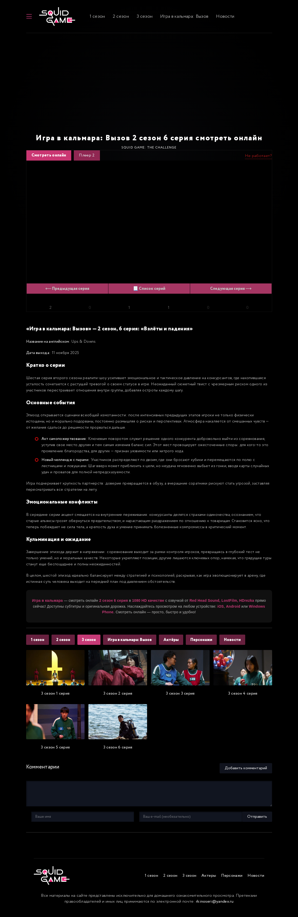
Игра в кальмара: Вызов (181, 18)
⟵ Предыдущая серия (67, 292)
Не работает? (258, 159)
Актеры (208, 879)
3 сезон (141, 18)
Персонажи (207, 643)
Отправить (41, 820)
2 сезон (118, 18)
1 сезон (94, 18)
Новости (222, 18)
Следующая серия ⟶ (230, 292)
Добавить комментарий (246, 771)
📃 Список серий (149, 292)
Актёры (175, 643)
